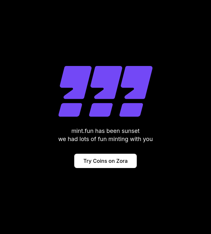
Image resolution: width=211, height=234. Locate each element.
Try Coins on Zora (105, 161)
